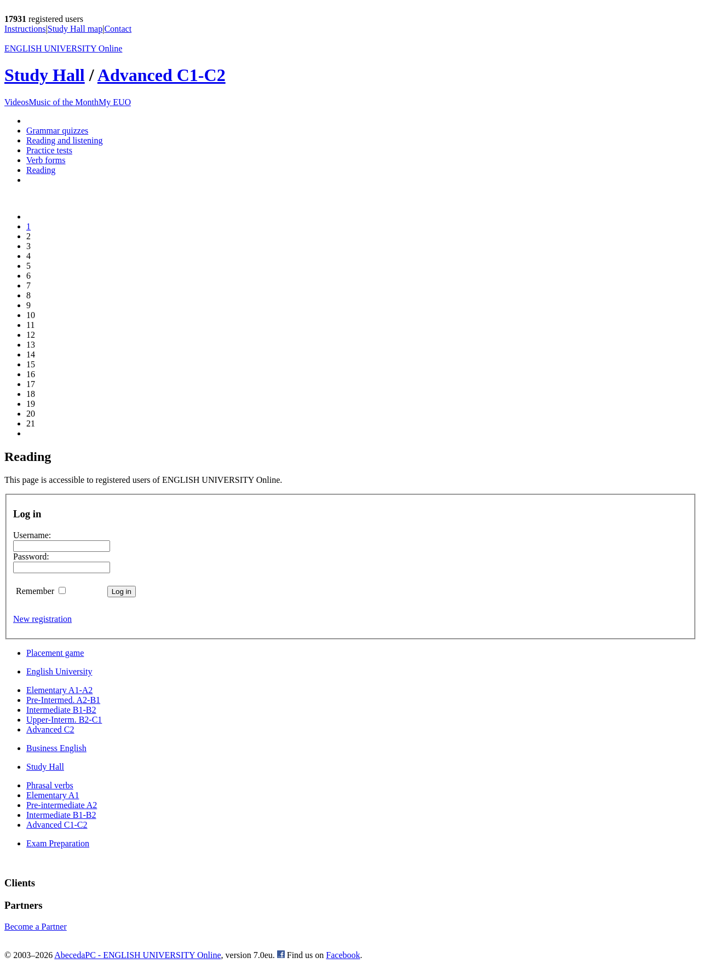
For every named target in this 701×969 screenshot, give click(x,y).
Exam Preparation (57, 843)
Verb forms (46, 160)
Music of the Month (63, 102)
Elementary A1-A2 (59, 690)
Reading (40, 170)
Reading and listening (64, 140)
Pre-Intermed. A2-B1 (63, 700)
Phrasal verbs (49, 785)
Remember (41, 591)
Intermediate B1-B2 (61, 709)
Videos (16, 102)
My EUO (115, 102)
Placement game (55, 652)
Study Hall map (75, 28)
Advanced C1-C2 (161, 75)
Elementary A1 (52, 795)
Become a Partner (35, 926)
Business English (56, 748)
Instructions (25, 28)
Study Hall (44, 75)
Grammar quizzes (57, 130)
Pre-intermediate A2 (61, 805)
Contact (117, 28)
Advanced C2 (50, 729)
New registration (42, 619)
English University (59, 671)
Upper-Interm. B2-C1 (64, 719)
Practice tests (49, 150)
